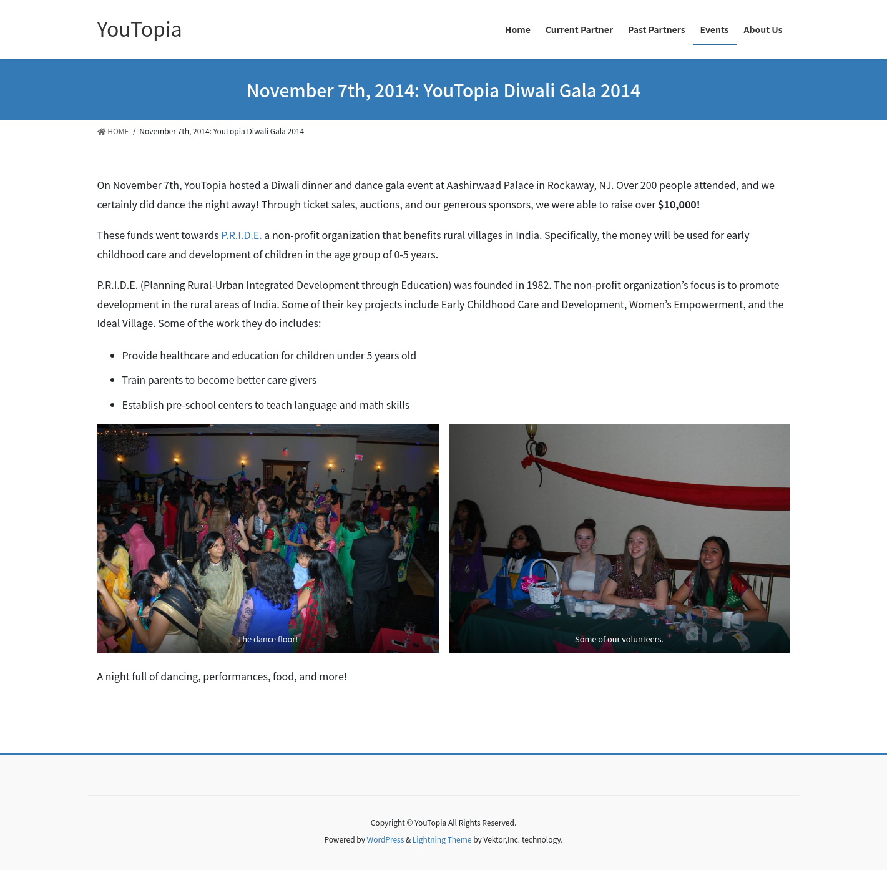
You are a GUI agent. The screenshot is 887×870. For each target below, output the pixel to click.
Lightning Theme (442, 839)
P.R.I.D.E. (241, 234)
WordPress (385, 839)
